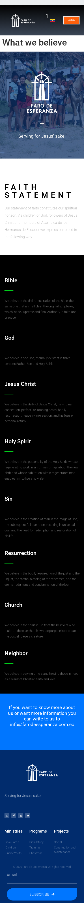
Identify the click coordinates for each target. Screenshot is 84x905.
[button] (46, 16)
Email (12, 874)
